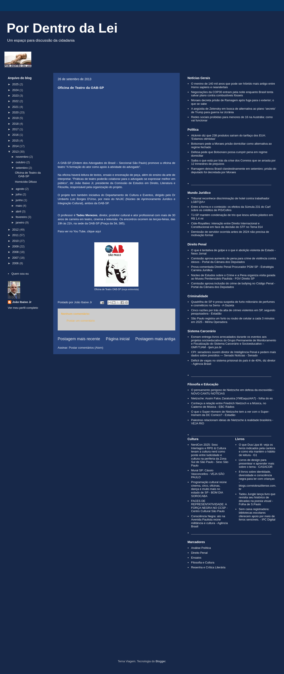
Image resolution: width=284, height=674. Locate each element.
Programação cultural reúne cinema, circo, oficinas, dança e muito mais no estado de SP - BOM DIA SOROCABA (209, 488)
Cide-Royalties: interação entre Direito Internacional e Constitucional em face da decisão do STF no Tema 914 (227, 225)
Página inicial (118, 339)
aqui (98, 231)
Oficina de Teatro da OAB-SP (28, 174)
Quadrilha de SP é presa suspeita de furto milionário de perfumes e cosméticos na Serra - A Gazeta (233, 303)
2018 (16, 123)
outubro (21, 162)
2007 (16, 257)
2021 (16, 107)
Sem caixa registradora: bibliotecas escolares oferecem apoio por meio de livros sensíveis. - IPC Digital (257, 514)
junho (20, 200)
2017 (16, 129)
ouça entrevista (130, 289)
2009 (16, 246)
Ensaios (196, 557)
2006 (16, 263)
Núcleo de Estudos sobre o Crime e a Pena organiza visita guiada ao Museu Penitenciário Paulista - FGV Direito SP (233, 277)
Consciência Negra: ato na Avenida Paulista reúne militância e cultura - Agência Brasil (209, 521)
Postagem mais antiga (155, 339)
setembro (22, 167)
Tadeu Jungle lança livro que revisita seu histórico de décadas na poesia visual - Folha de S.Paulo (257, 499)
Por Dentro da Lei (62, 28)
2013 (16, 151)
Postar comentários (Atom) (86, 347)
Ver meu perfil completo (23, 307)
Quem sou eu (20, 273)
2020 (16, 112)
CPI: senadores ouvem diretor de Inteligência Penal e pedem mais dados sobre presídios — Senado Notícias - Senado (233, 353)
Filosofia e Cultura (202, 562)
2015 (16, 140)
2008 (16, 252)
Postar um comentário (81, 320)
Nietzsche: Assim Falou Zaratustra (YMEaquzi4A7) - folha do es (232, 398)
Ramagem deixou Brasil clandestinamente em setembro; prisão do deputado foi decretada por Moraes (233, 170)
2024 (16, 90)
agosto (20, 188)
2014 (16, 146)
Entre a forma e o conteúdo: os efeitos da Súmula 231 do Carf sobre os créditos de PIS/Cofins (230, 208)
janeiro (20, 222)
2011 (16, 235)
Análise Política (201, 548)
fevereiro (22, 217)
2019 (16, 118)
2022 (16, 101)
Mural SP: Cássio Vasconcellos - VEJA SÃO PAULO (207, 474)
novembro (22, 156)
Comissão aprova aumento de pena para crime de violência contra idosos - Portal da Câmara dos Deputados (233, 260)
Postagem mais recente (79, 339)
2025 (16, 84)
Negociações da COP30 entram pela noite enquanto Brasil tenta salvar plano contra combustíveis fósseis (232, 93)
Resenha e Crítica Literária (208, 567)
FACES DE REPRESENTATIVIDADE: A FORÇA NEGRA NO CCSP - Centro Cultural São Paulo (209, 506)
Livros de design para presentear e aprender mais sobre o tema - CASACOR (256, 463)
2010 (16, 241)
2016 (16, 134)
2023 (16, 95)
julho (19, 194)
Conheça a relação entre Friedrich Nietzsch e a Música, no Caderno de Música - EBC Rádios (228, 405)
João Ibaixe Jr (22, 302)
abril (19, 211)
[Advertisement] (142, 622)
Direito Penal (199, 552)
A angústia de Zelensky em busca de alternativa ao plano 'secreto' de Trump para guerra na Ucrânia (233, 110)
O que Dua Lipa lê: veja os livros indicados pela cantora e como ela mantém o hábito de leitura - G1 (257, 450)
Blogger (160, 661)
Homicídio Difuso (26, 181)
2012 (16, 229)
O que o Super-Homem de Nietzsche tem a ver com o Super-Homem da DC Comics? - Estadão (230, 413)
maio (19, 205)
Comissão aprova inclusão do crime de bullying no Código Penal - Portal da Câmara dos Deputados (233, 285)
